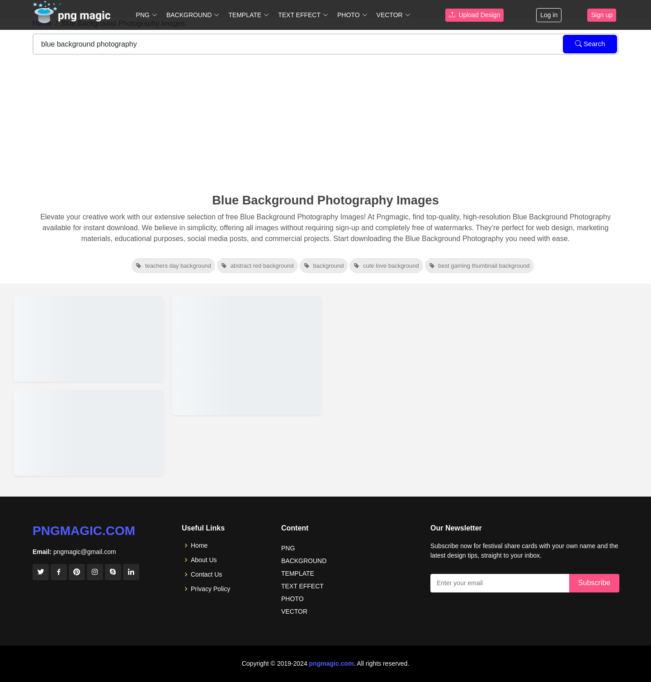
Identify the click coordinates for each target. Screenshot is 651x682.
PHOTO (292, 599)
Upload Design (474, 15)
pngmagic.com (84, 531)
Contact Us (206, 574)
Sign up (601, 15)
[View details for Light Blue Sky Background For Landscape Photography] (89, 339)
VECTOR (294, 611)
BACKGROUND (303, 561)
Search (590, 43)
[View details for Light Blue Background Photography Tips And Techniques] (89, 432)
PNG (288, 548)
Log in (548, 15)
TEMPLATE (297, 573)
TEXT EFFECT (302, 586)
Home (199, 545)
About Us (204, 560)
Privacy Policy (210, 589)
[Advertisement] (325, 125)
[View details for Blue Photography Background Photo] (247, 355)
